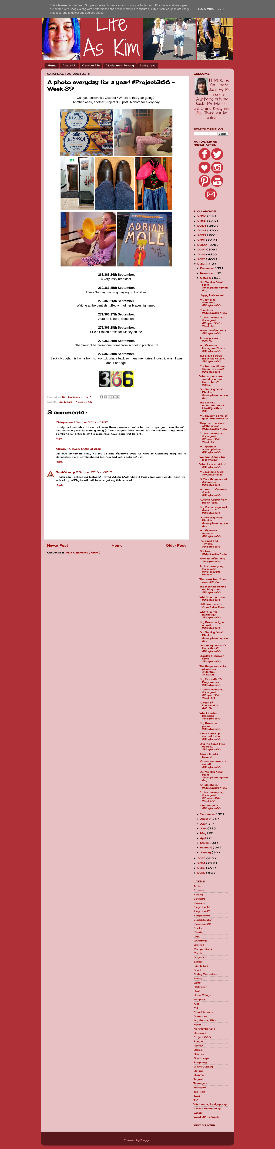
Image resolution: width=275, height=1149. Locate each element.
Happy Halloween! (212, 295)
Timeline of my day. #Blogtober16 (213, 560)
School (198, 1049)
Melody (61, 448)
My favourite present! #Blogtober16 (210, 726)
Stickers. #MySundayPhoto (213, 552)
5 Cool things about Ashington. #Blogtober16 (213, 482)
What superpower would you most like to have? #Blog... (211, 380)
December (207, 268)
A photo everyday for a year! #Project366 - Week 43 (211, 321)
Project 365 (83, 401)
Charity (198, 932)
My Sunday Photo (206, 1020)
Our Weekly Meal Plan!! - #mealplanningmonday (214, 286)
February (206, 847)
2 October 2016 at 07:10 (94, 472)
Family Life (65, 401)
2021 (201, 240)
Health (198, 991)
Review (198, 1045)
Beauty (198, 894)
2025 (202, 221)
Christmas (200, 940)
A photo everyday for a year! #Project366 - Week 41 (211, 570)
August (205, 818)
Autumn (199, 890)
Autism (198, 886)
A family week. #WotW (209, 339)
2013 (201, 867)
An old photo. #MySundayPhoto (213, 786)
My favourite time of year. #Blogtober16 (214, 417)
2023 (202, 230)
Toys (197, 1095)
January (206, 852)
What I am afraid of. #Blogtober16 (213, 465)
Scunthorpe (201, 1058)
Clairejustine (64, 422)
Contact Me (91, 65)
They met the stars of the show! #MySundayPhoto (213, 426)
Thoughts (200, 1087)
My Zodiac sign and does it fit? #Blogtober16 (213, 510)
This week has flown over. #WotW (213, 580)
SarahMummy (65, 472)
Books (198, 928)
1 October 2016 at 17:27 (91, 422)
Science (199, 1054)
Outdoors (200, 1033)
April (203, 838)
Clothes (199, 944)
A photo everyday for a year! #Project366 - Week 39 (211, 796)
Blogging (199, 903)
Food (197, 970)
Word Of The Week (206, 1117)
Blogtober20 (203, 919)
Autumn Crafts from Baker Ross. (213, 501)
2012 (201, 872)
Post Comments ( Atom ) (83, 552)
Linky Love (147, 65)
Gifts (197, 982)
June (203, 828)
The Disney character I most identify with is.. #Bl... (212, 407)
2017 (201, 259)
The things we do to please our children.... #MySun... (213, 670)
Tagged (198, 1079)
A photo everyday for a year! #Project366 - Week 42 (211, 437)
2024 (202, 225)
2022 (202, 235)
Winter (198, 1112)
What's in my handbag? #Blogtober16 (210, 614)
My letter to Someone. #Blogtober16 (210, 302)
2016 (201, 264)
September (208, 814)
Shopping (200, 1062)
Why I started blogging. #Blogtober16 (210, 716)
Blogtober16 (202, 907)
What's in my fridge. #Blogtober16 (213, 598)
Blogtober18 (202, 915)
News (197, 1024)
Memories (200, 1016)
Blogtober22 (202, 924)
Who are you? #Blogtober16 (210, 807)
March (205, 842)
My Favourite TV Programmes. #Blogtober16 (211, 682)
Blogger (145, 1140)
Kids (197, 1003)
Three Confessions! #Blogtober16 (213, 332)
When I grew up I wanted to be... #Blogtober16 (211, 736)
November (207, 273)
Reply (59, 438)
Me (196, 1007)
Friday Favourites (205, 974)
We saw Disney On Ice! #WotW (212, 458)
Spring (198, 1070)
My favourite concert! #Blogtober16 (210, 533)
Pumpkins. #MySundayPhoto (213, 311)
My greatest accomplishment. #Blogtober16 (212, 449)
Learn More (206, 9)
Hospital (199, 999)
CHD (197, 936)
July (203, 823)
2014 (201, 863)
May (203, 833)
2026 (202, 216)
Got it (222, 9)
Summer (199, 1074)
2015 (201, 858)
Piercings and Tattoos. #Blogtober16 (210, 543)
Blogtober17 (202, 911)
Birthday (199, 898)
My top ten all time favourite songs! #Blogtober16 (212, 369)
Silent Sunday (203, 1066)
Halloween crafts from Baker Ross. (212, 606)
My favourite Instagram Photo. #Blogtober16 (212, 348)
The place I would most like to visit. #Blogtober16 (212, 358)
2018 (201, 254)
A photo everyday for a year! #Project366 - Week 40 (211, 693)
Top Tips (199, 1091)
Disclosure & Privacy (120, 65)
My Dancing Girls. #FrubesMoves (212, 473)
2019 (201, 249)
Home (52, 65)
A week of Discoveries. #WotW (209, 705)
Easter (198, 961)
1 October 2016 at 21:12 (84, 448)
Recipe (198, 1041)
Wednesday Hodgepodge (210, 1104)
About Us (69, 65)
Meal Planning (203, 1012)
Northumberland (204, 1028)
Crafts (198, 953)
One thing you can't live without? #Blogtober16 (213, 648)
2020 (202, 244)
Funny (198, 978)
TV (195, 1100)
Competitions (203, 949)
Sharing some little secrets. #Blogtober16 (212, 746)
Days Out (200, 957)
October (206, 277)
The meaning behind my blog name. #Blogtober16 (213, 589)
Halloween (200, 986)
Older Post (176, 545)
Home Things (202, 995)
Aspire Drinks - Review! (210, 755)
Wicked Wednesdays (208, 1108)
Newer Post (57, 545)
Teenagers (200, 1083)
